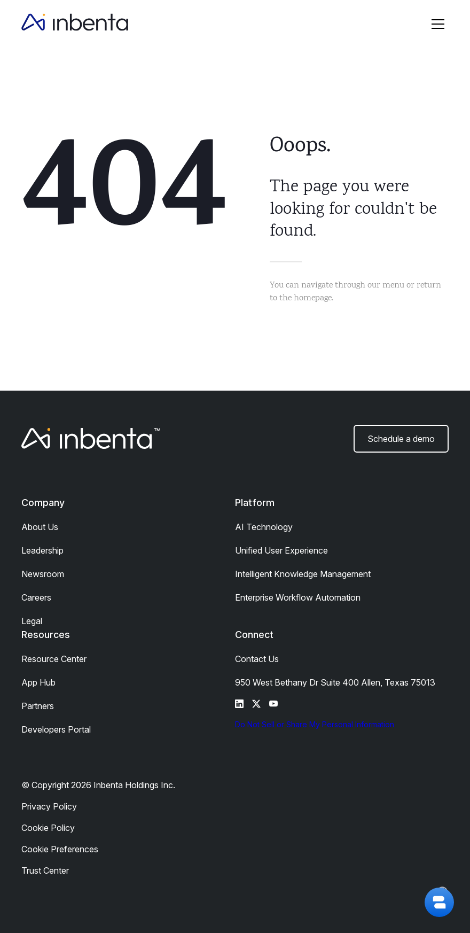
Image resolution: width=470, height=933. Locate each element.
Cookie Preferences (59, 849)
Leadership (42, 550)
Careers (36, 597)
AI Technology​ (264, 527)
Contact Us (257, 659)
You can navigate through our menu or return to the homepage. (355, 292)
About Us (39, 527)
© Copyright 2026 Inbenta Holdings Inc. (98, 785)
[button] (438, 24)
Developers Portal (56, 729)
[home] (74, 24)
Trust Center (45, 870)
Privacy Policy (49, 806)
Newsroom (42, 574)
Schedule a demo (401, 438)
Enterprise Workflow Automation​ (298, 597)
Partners (37, 706)
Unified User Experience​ (281, 550)
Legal (31, 621)
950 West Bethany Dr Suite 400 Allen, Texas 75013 (335, 682)
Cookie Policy (48, 827)
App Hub (38, 682)
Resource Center (54, 659)
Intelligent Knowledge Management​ (303, 574)
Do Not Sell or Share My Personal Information (314, 724)
